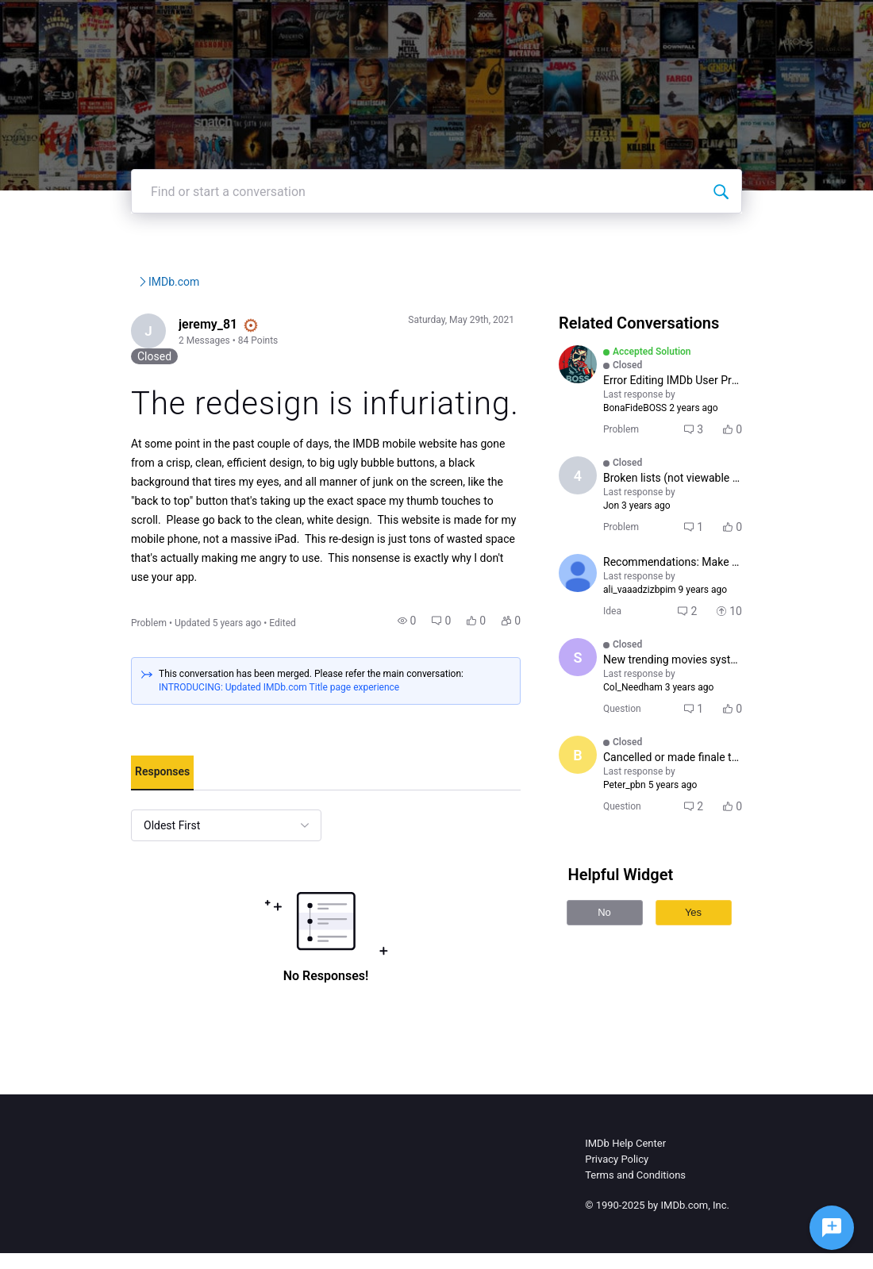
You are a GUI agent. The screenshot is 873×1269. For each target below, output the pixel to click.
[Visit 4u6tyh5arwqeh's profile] (595, 509)
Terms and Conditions (635, 1191)
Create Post (678, 23)
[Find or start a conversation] (764, 239)
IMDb (382, 23)
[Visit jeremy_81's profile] (106, 380)
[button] (424, 636)
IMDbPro (445, 23)
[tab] (118, 788)
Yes (710, 933)
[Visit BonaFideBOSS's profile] (595, 412)
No (622, 933)
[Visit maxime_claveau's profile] (595, 594)
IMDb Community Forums (150, 329)
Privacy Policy (616, 1175)
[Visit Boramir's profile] (595, 775)
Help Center (527, 23)
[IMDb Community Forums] (137, 24)
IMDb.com (312, 329)
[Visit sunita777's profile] (595, 678)
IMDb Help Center (625, 1159)
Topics (602, 23)
